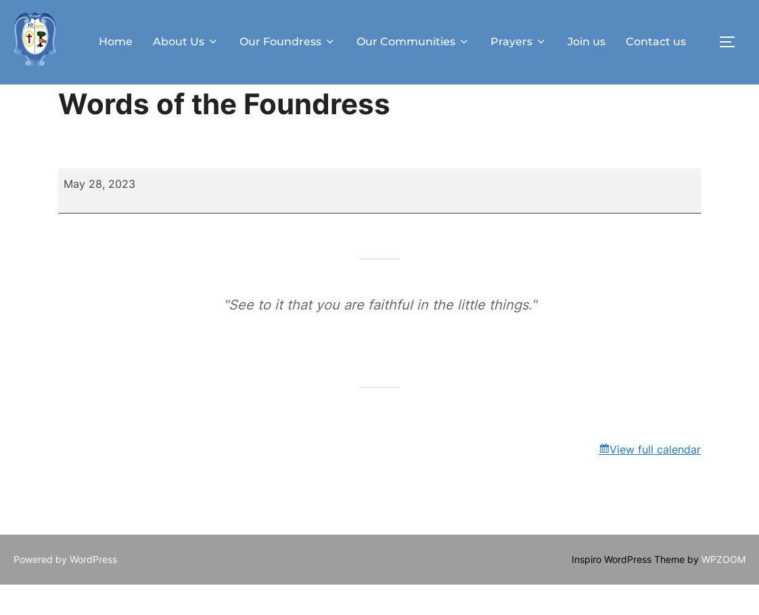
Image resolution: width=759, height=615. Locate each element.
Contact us (656, 41)
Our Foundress (287, 41)
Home (116, 41)
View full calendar (655, 480)
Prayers (518, 41)
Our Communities (413, 41)
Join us (586, 41)
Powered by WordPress (65, 589)
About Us (186, 41)
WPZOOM (723, 589)
